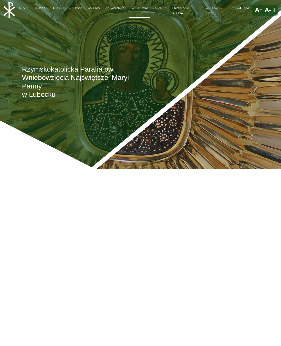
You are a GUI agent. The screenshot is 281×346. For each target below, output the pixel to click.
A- (268, 10)
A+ (259, 10)
